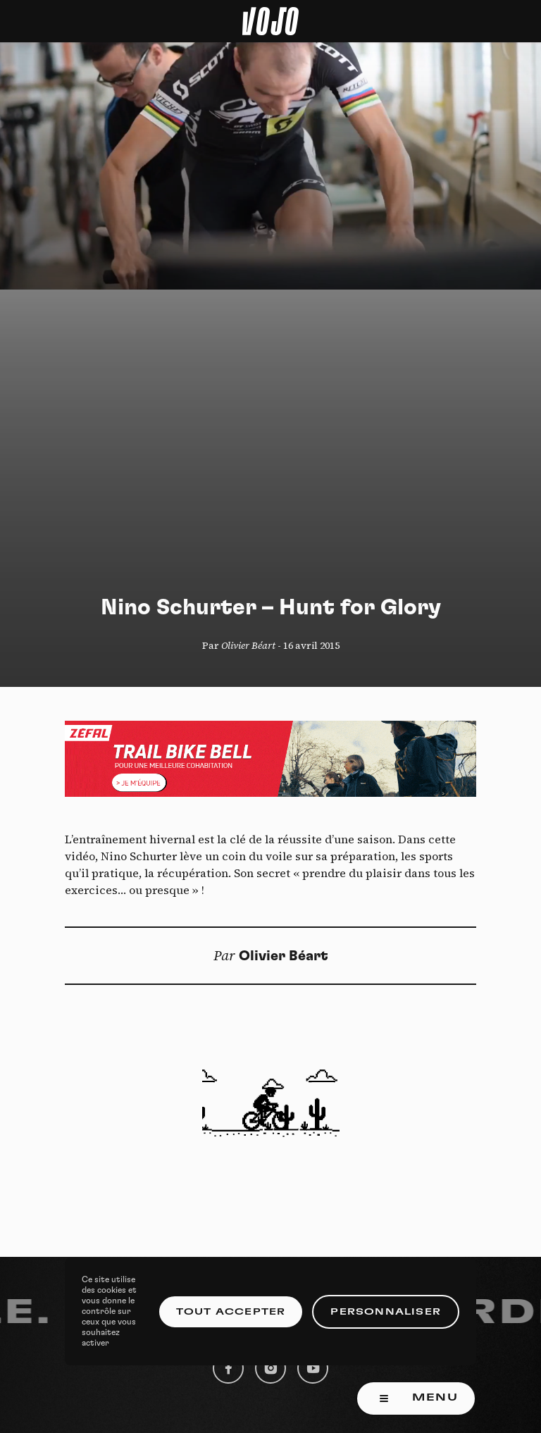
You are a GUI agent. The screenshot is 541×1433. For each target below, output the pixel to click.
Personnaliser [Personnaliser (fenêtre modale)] (385, 1312)
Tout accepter (231, 1312)
